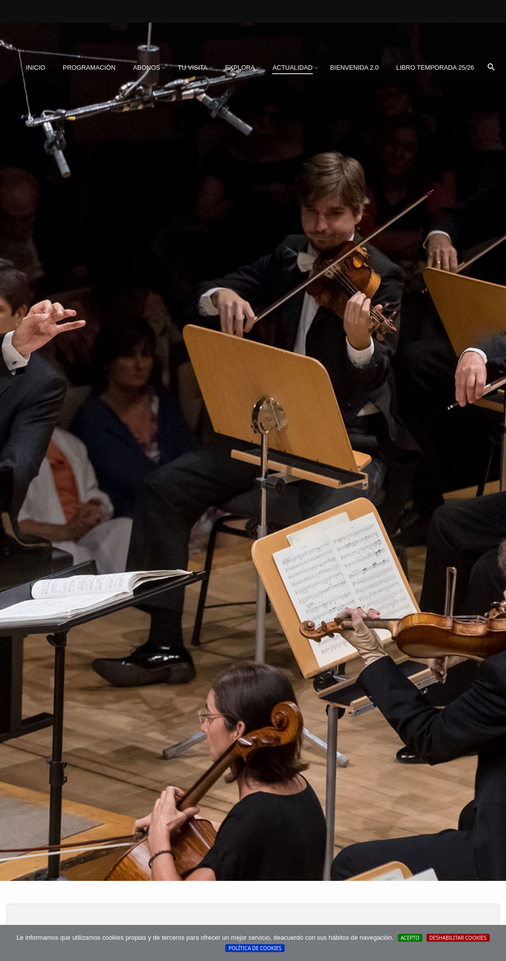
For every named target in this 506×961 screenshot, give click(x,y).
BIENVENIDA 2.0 (354, 67)
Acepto (410, 937)
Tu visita (193, 67)
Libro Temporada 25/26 (435, 67)
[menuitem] (35, 67)
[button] (491, 67)
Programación (89, 67)
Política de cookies (254, 948)
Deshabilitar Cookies (458, 937)
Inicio (35, 67)
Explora (239, 67)
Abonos (146, 67)
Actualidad (292, 67)
